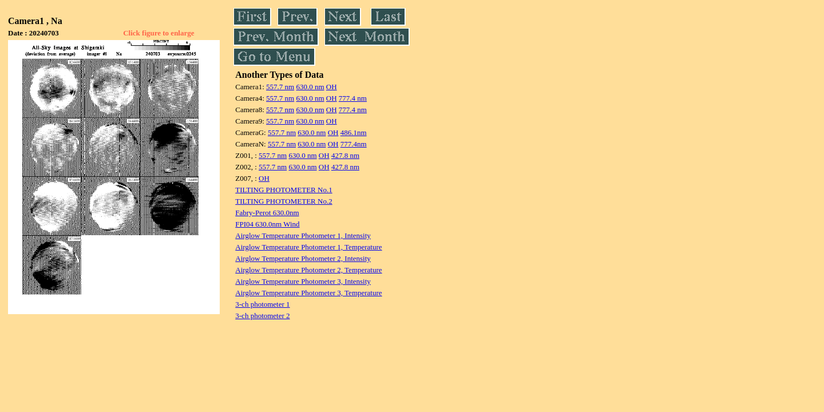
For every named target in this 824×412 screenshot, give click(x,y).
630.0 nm (310, 86)
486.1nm (353, 132)
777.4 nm (353, 98)
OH (331, 86)
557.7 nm (280, 86)
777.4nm (353, 144)
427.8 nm (345, 155)
